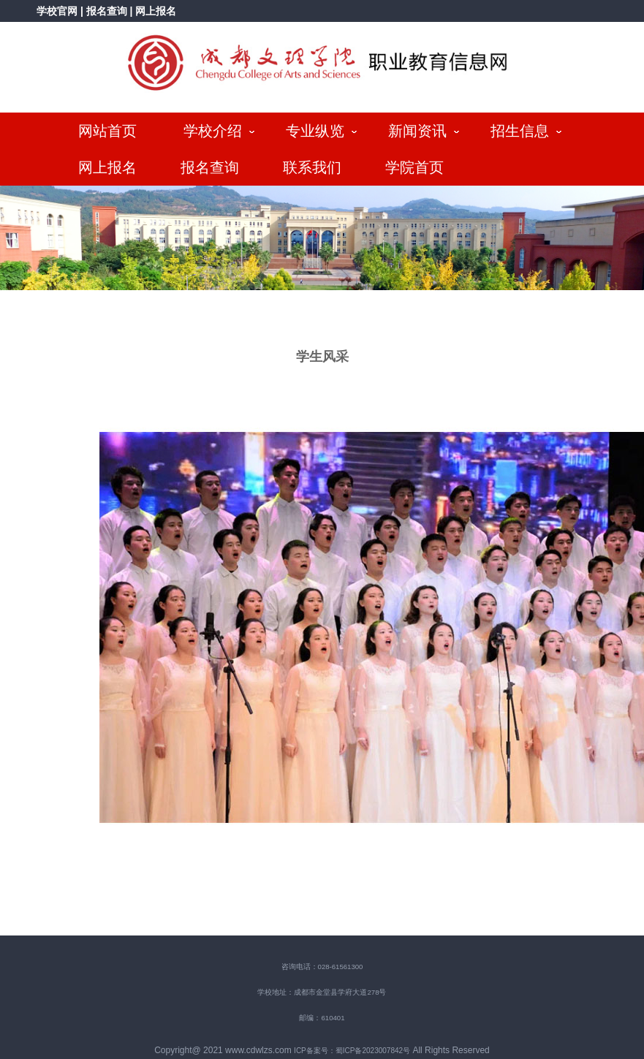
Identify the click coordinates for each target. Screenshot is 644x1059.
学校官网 (57, 11)
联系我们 (312, 167)
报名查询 (108, 11)
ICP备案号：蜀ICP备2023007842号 (352, 1051)
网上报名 (155, 11)
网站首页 (107, 131)
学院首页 (414, 167)
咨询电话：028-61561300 (322, 967)
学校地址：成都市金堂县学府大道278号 (321, 992)
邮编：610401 (321, 1018)
